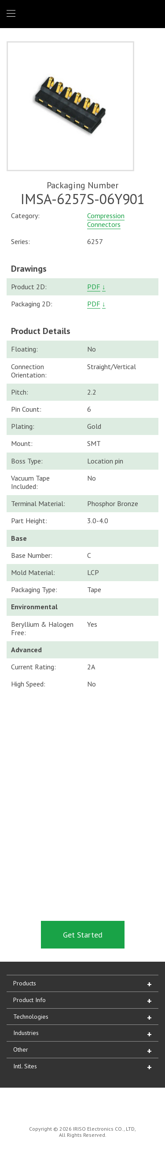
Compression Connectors (106, 219)
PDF (93, 286)
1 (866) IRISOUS (151, 14)
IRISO (80, 13)
